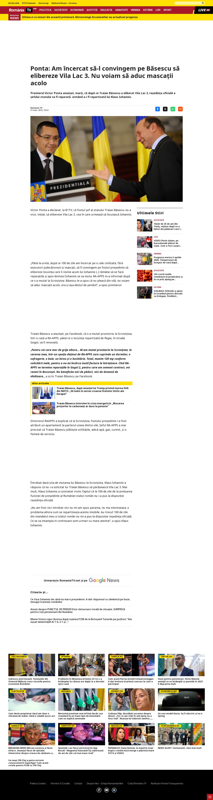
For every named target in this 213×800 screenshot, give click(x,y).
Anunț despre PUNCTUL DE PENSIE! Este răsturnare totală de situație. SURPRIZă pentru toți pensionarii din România (77, 610)
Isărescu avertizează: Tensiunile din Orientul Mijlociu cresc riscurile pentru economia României (29, 681)
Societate (60, 10)
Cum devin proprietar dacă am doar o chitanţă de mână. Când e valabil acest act (31, 714)
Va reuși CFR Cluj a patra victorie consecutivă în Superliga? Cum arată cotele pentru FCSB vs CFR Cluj (28, 763)
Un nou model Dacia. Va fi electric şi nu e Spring (180, 714)
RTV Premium (28, 3)
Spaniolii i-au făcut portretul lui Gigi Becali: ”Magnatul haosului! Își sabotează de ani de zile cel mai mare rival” (80, 750)
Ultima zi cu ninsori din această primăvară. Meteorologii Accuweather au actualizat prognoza (80, 17)
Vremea (135, 10)
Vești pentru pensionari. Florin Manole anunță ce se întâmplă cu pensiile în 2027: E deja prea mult (180, 681)
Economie (77, 10)
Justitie (92, 10)
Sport (168, 10)
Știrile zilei (13, 3)
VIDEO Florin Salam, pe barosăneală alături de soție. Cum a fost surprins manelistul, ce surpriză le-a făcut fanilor (168, 243)
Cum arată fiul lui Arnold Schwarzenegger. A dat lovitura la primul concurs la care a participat (131, 681)
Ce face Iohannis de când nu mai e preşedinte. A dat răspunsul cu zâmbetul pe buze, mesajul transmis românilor (80, 600)
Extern (148, 10)
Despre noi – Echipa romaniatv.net (105, 783)
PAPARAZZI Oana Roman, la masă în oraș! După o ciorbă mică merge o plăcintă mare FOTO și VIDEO (131, 750)
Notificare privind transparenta (167, 783)
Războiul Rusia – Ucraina (64, 3)
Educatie (106, 10)
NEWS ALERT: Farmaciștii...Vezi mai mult (180, 748)
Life (158, 10)
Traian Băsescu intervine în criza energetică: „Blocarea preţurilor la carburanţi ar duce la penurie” (90, 405)
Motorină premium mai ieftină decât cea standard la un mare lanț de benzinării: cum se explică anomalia (80, 716)
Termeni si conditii (60, 783)
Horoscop (44, 3)
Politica (45, 10)
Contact (78, 783)
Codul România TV (137, 783)
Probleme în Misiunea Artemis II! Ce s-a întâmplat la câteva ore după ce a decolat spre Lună (81, 681)
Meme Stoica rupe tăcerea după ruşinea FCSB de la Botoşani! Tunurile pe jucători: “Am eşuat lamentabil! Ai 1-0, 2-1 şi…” (81, 620)
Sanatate (121, 10)
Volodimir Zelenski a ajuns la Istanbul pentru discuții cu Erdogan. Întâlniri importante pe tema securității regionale (168, 293)
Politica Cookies (38, 783)
